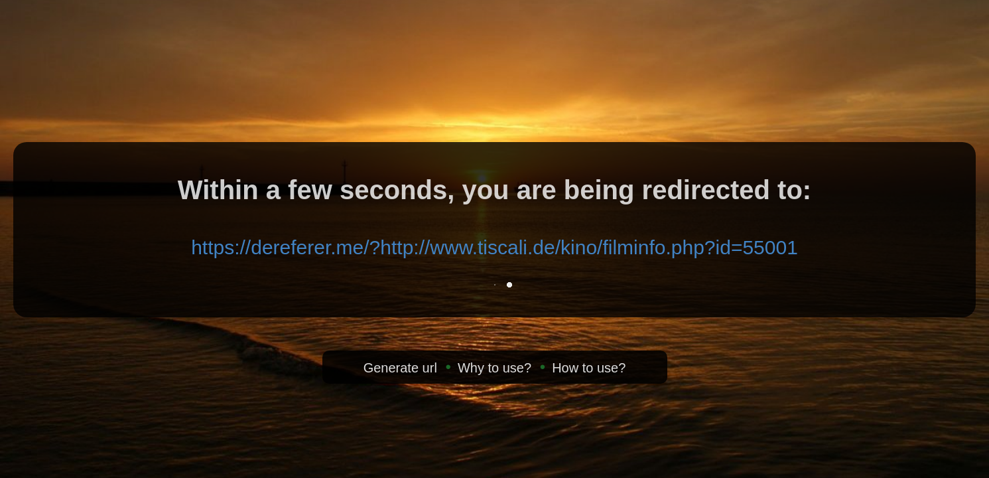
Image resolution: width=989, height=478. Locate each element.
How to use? (589, 367)
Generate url (400, 367)
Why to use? (494, 367)
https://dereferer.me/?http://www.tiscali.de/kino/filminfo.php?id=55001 (494, 247)
